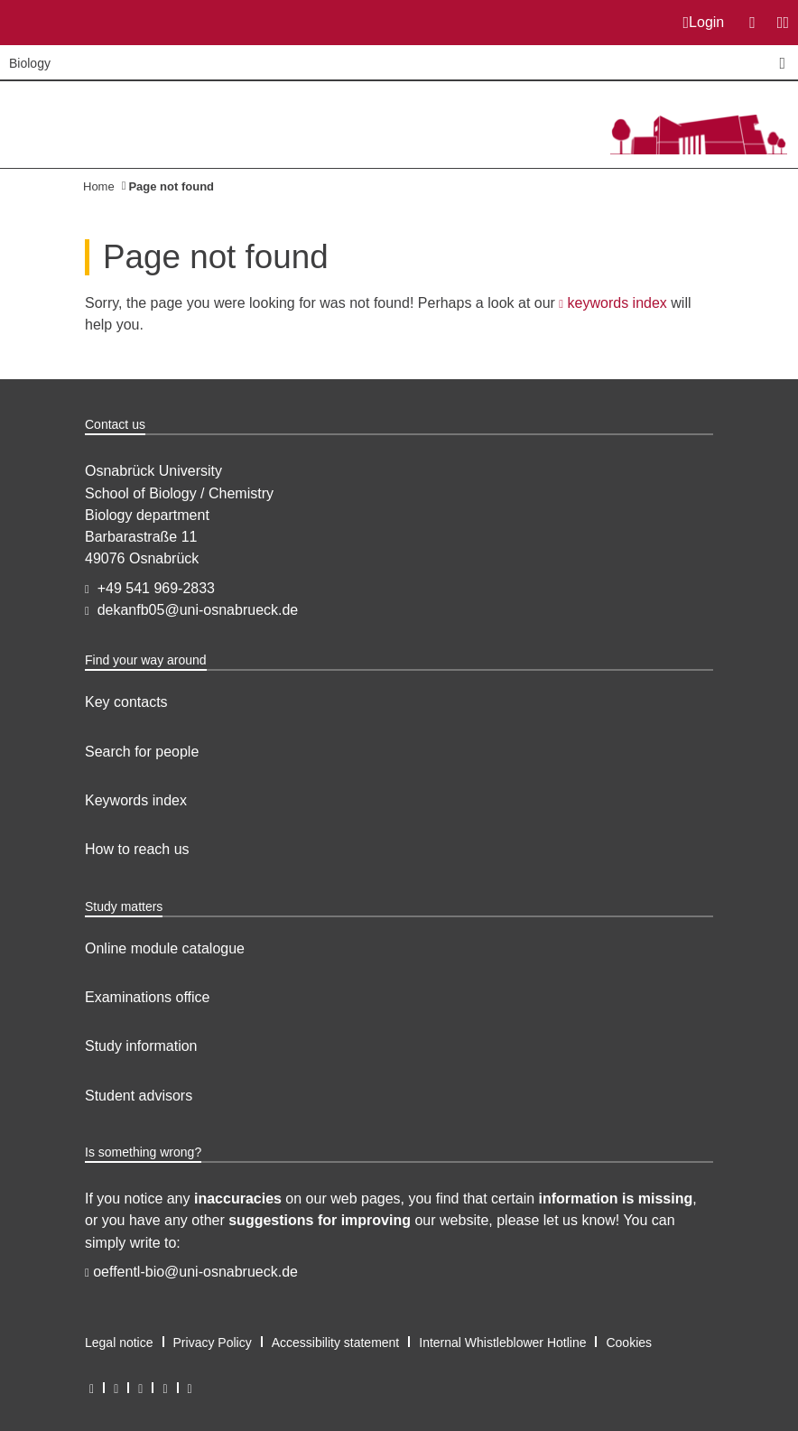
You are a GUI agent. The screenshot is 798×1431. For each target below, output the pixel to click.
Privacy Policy (212, 1342)
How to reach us (137, 849)
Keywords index (136, 800)
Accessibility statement (336, 1342)
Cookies (629, 1342)
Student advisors (138, 1095)
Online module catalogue (165, 948)
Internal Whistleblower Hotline (502, 1342)
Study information (141, 1046)
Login (704, 22)
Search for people (142, 751)
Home (99, 186)
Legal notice (119, 1342)
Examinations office (147, 997)
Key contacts (126, 702)
